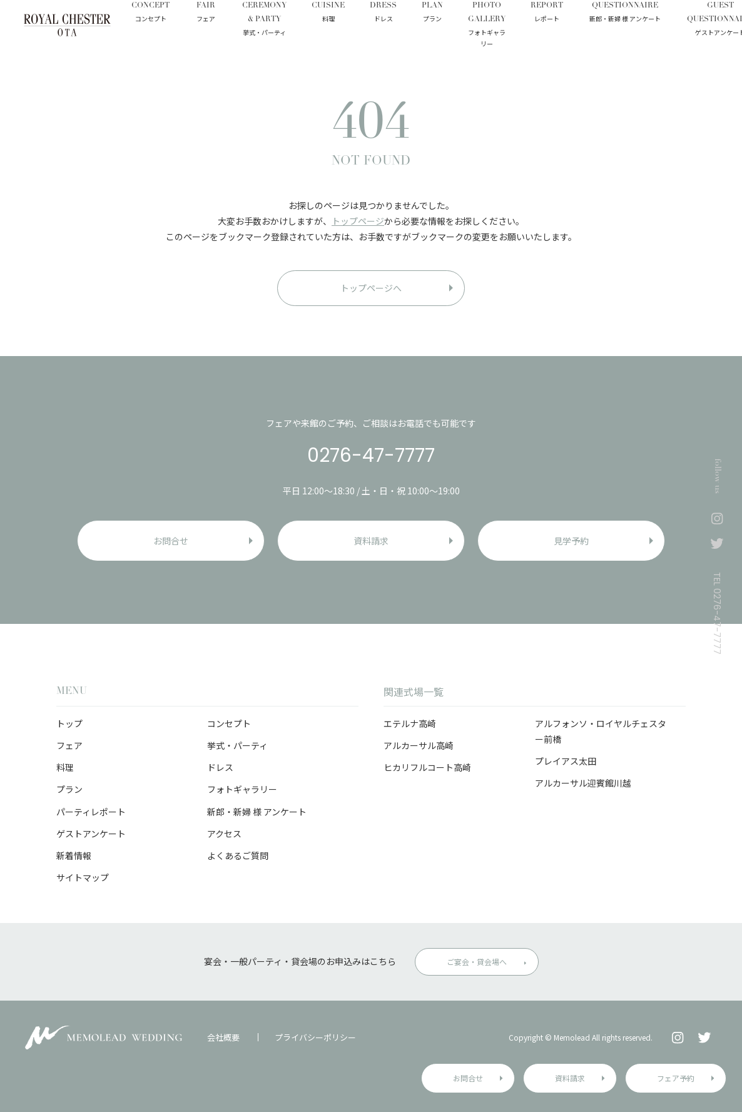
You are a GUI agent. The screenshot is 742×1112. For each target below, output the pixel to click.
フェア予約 (675, 1078)
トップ (69, 723)
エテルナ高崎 (410, 723)
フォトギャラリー (242, 789)
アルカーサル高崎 (419, 745)
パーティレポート (91, 811)
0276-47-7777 (371, 455)
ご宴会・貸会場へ (477, 961)
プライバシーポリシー (315, 1037)
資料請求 (570, 1078)
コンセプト (229, 723)
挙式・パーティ (237, 745)
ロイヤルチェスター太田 (67, 25)
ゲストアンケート (91, 833)
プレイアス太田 (565, 761)
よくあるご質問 (237, 855)
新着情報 (73, 855)
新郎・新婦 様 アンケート (257, 811)
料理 (65, 767)
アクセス (224, 833)
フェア (69, 745)
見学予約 (571, 540)
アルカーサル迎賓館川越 (583, 783)
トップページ (358, 221)
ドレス (220, 767)
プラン (69, 789)
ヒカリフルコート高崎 (427, 767)
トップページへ (371, 288)
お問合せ (468, 1078)
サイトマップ (82, 877)
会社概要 (223, 1037)
